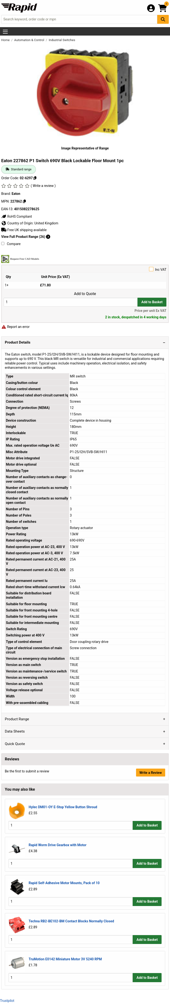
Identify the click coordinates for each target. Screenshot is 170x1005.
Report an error (15, 326)
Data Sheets (15, 731)
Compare (10, 244)
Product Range (17, 719)
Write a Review (150, 773)
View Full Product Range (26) (25, 237)
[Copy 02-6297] (34, 178)
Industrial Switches (62, 40)
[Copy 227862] (24, 201)
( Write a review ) (43, 185)
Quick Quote (15, 744)
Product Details (17, 342)
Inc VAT (85, 269)
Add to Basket (152, 302)
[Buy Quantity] (70, 302)
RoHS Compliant (16, 216)
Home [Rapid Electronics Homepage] (5, 40)
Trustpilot (7, 1001)
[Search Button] (163, 19)
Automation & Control (29, 40)
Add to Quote (85, 294)
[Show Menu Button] (5, 32)
